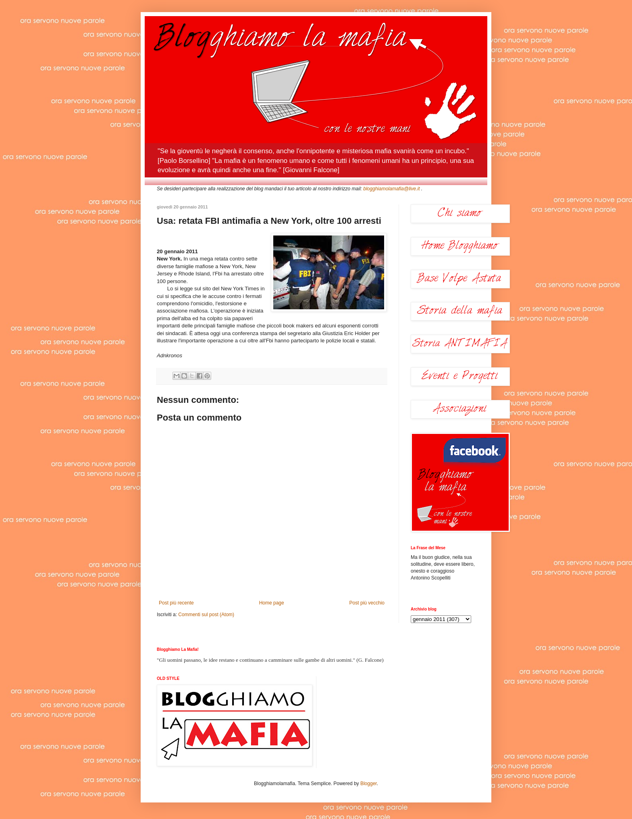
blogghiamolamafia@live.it (391, 189)
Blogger (368, 783)
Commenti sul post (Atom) (206, 614)
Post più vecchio (367, 603)
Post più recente (176, 603)
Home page (271, 603)
